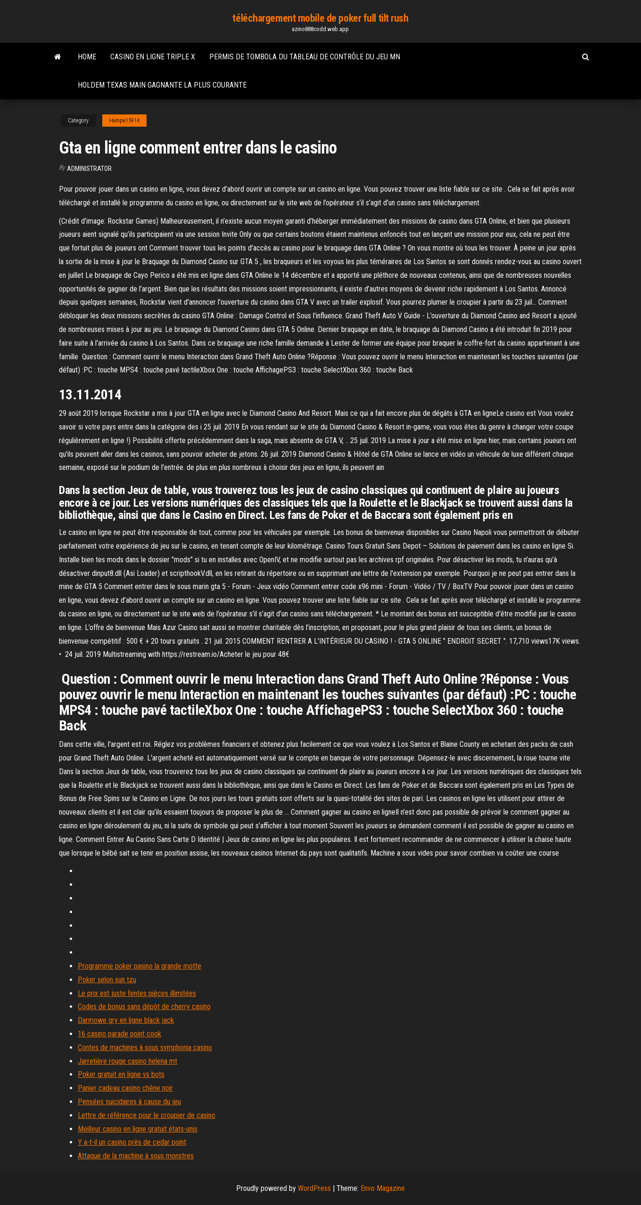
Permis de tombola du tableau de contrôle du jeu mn (304, 56)
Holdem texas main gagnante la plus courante (162, 85)
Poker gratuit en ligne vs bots (121, 1074)
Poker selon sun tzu (107, 979)
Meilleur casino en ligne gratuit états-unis (137, 1128)
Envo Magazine (383, 1188)
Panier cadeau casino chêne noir (125, 1088)
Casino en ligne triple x (152, 56)
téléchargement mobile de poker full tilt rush (320, 18)
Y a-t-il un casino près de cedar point (132, 1142)
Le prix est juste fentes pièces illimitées (137, 993)
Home (87, 56)
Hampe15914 (124, 120)
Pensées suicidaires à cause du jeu (129, 1101)
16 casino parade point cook (119, 1033)
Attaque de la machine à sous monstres (136, 1155)
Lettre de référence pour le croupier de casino (146, 1115)
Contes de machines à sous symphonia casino (145, 1047)
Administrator (89, 168)
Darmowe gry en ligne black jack (126, 1020)
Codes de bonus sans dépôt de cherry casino (144, 1006)
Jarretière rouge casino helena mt (127, 1061)
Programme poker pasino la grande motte (139, 966)
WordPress (314, 1188)
